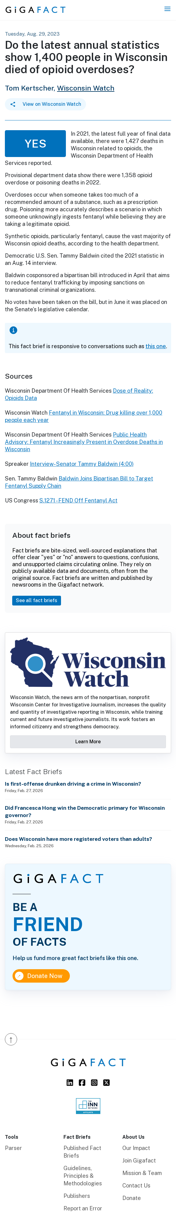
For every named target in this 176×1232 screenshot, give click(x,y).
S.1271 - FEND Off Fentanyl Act (78, 500)
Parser (13, 1148)
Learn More (88, 742)
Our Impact (136, 1148)
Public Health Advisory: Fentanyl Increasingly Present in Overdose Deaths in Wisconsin (84, 441)
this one (155, 346)
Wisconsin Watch (85, 88)
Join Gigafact (139, 1160)
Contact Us (136, 1185)
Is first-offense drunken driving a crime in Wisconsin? (73, 783)
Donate (131, 1198)
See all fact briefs (36, 600)
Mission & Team (142, 1173)
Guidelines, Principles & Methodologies (82, 1176)
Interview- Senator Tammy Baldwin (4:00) (82, 464)
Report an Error (82, 1208)
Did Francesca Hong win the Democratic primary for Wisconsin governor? (85, 811)
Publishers (76, 1196)
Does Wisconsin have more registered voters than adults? (78, 839)
